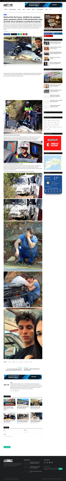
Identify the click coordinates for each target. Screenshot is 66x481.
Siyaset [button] (33, 9)
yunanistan (53, 120)
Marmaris (55, 122)
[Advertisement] (23, 69)
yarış (52, 124)
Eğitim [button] (5, 9)
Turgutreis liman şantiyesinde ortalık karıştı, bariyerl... (55, 106)
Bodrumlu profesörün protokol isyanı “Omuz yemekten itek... (55, 63)
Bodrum (49, 129)
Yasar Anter (51, 92)
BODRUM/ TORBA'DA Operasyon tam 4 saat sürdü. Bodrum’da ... (55, 42)
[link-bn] (43, 5)
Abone (60, 468)
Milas (45, 122)
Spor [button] (46, 9)
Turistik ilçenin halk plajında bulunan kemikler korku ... (36, 421)
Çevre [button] (23, 9)
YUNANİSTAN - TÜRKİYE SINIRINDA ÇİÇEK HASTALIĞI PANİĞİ (32, 369)
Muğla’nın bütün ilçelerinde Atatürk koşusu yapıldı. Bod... (55, 96)
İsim (4, 430)
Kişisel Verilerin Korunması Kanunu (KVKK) (55, 478)
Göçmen (49, 120)
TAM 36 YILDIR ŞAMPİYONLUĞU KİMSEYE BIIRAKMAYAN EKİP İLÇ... (56, 53)
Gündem (8, 12)
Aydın (45, 129)
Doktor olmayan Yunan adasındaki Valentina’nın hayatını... (56, 101)
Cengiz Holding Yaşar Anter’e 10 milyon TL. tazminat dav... (55, 85)
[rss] (52, 462)
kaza (51, 122)
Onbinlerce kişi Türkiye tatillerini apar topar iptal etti (55, 48)
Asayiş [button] (19, 9)
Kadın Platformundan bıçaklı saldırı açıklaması (9, 421)
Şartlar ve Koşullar (45, 478)
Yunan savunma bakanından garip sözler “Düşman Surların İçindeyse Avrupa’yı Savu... (13, 369)
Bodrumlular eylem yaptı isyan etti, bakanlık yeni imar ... (23, 407)
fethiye (49, 124)
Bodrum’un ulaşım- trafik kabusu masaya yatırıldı (35, 407)
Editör (5, 31)
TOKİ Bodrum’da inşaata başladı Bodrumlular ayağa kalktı (35, 467)
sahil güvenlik (56, 124)
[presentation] (11, 443)
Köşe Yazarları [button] (40, 9)
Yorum (5, 434)
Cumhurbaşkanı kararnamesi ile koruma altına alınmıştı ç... (22, 421)
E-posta (25, 430)
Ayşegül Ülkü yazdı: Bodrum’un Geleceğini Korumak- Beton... (35, 463)
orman (45, 124)
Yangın (58, 120)
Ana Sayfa (5, 12)
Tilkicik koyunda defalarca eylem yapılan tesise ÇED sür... (56, 91)
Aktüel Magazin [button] (12, 9)
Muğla (48, 122)
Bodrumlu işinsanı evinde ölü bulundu (55, 58)
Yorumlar (6, 427)
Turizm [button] (28, 9)
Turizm (45, 120)
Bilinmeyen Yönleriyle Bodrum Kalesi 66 (36, 472)
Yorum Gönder (7, 447)
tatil (58, 122)
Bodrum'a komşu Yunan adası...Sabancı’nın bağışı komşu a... (9, 408)
